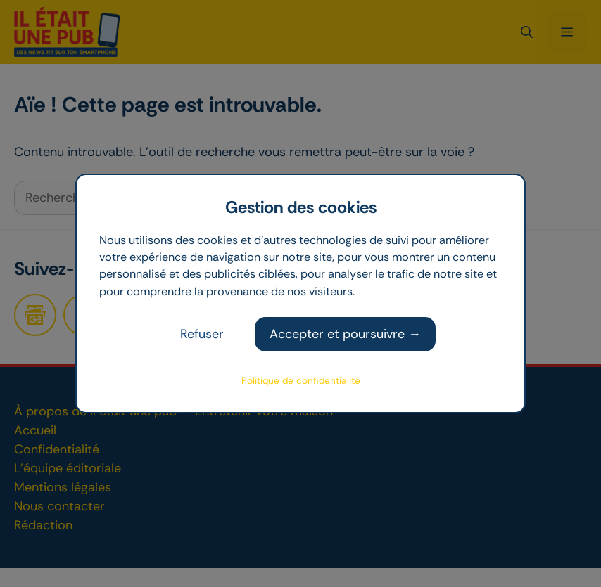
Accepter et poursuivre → (345, 333)
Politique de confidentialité (300, 381)
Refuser (202, 333)
